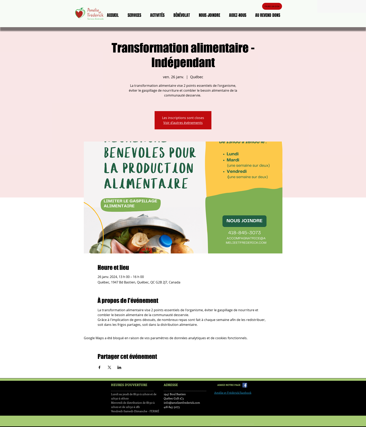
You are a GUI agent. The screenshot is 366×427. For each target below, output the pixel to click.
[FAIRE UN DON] (272, 6)
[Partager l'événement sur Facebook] (99, 367)
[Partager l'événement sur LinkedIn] (119, 367)
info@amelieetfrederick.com (182, 402)
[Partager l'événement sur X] (109, 367)
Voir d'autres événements (183, 122)
